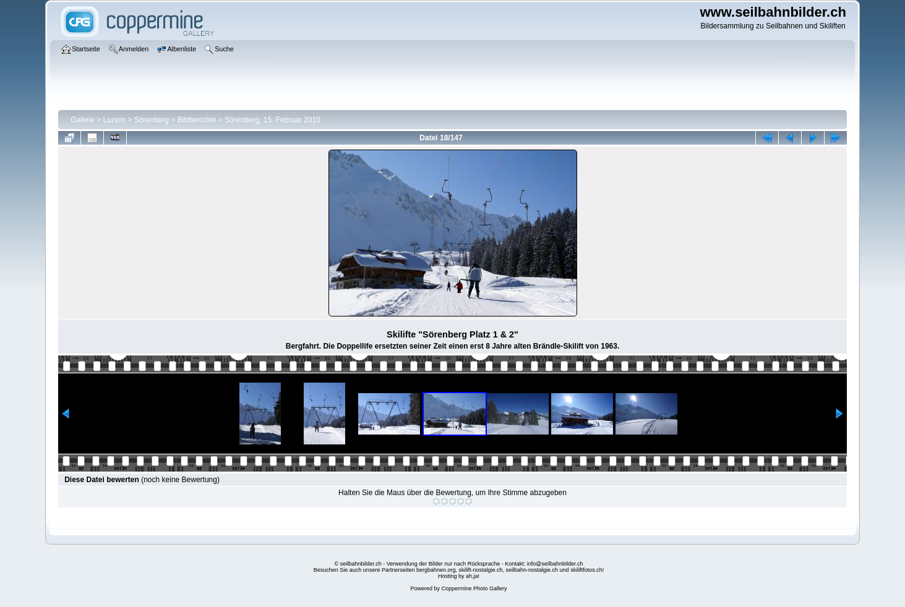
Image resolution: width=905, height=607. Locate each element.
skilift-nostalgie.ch (481, 570)
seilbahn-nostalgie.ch (532, 570)
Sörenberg (151, 120)
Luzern (114, 120)
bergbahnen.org (436, 570)
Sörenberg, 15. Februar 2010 (272, 120)
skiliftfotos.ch (586, 570)
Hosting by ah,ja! (458, 576)
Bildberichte (197, 120)
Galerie (83, 120)
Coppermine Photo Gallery (474, 588)
